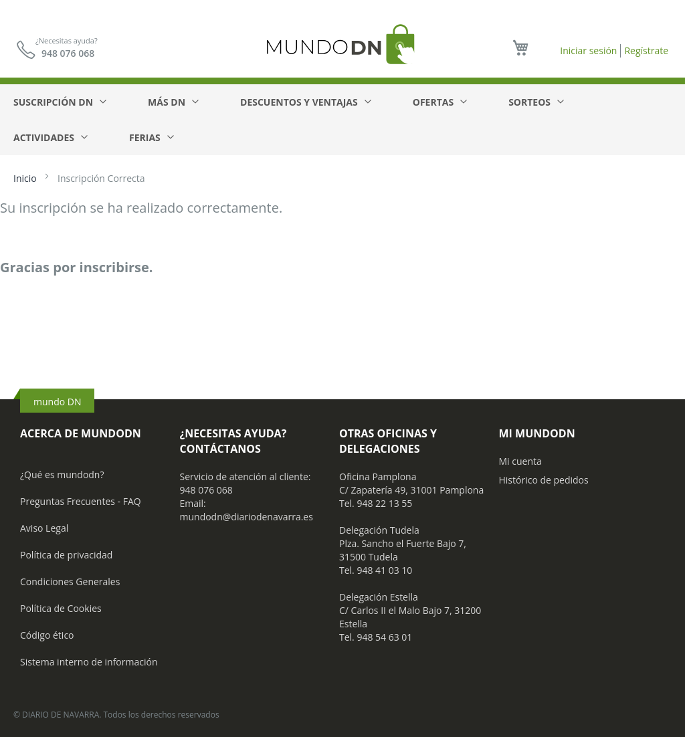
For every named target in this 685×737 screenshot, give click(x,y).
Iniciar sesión (588, 50)
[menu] (342, 119)
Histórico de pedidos (544, 479)
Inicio (26, 178)
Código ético (47, 635)
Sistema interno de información (88, 661)
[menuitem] (59, 102)
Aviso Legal (44, 528)
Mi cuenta (520, 461)
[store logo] (342, 43)
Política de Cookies (61, 608)
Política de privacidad (66, 554)
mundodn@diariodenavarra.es (246, 516)
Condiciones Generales (70, 581)
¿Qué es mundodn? (62, 474)
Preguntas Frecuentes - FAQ (80, 501)
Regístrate (646, 50)
